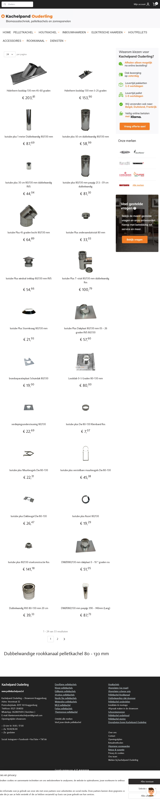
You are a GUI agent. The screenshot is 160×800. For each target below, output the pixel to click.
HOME (7, 32)
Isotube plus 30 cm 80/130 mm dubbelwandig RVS (28, 184)
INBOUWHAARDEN (75, 32)
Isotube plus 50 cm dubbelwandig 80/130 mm (85, 136)
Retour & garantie (116, 749)
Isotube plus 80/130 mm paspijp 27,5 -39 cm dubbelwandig (85, 184)
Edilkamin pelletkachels (65, 691)
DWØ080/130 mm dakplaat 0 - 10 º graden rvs (85, 562)
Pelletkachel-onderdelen (119, 701)
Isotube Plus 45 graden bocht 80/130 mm (29, 232)
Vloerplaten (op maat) (118, 687)
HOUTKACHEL (49, 32)
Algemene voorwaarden (119, 746)
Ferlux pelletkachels (63, 708)
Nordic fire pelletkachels (66, 698)
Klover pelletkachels (64, 687)
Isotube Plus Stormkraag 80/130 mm (29, 328)
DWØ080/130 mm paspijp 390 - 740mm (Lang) (85, 608)
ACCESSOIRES (13, 40)
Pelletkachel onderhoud (118, 715)
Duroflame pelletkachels (66, 684)
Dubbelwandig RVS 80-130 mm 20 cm (28, 608)
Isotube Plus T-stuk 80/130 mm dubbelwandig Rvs (85, 280)
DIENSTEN (58, 40)
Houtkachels (113, 684)
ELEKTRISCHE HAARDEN (109, 32)
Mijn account (142, 4)
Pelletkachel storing (117, 718)
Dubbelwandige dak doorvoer (121, 698)
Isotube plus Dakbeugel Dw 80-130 (29, 516)
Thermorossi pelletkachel (66, 712)
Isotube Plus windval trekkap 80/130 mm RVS (29, 278)
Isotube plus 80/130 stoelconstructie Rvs (28, 562)
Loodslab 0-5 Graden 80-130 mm (85, 378)
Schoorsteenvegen (116, 712)
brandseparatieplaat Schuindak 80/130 (28, 378)
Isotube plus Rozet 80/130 (85, 516)
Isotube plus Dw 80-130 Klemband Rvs (85, 424)
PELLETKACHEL (24, 32)
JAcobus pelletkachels (65, 694)
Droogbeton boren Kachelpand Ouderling (127, 722)
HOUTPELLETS (137, 32)
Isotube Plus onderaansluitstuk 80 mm (85, 232)
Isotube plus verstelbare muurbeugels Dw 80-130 (85, 470)
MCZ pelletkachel (62, 705)
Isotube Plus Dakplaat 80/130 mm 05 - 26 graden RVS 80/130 (85, 330)
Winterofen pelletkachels (66, 701)
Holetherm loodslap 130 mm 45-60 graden (28, 90)
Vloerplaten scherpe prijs (119, 691)
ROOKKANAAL (37, 40)
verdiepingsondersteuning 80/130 (29, 424)
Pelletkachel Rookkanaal (119, 694)
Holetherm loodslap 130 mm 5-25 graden (86, 90)
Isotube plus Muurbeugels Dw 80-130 (28, 470)
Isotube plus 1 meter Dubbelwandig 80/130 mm (29, 136)
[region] (59, 787)
